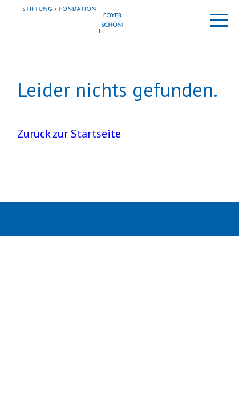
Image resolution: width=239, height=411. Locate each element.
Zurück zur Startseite (69, 133)
